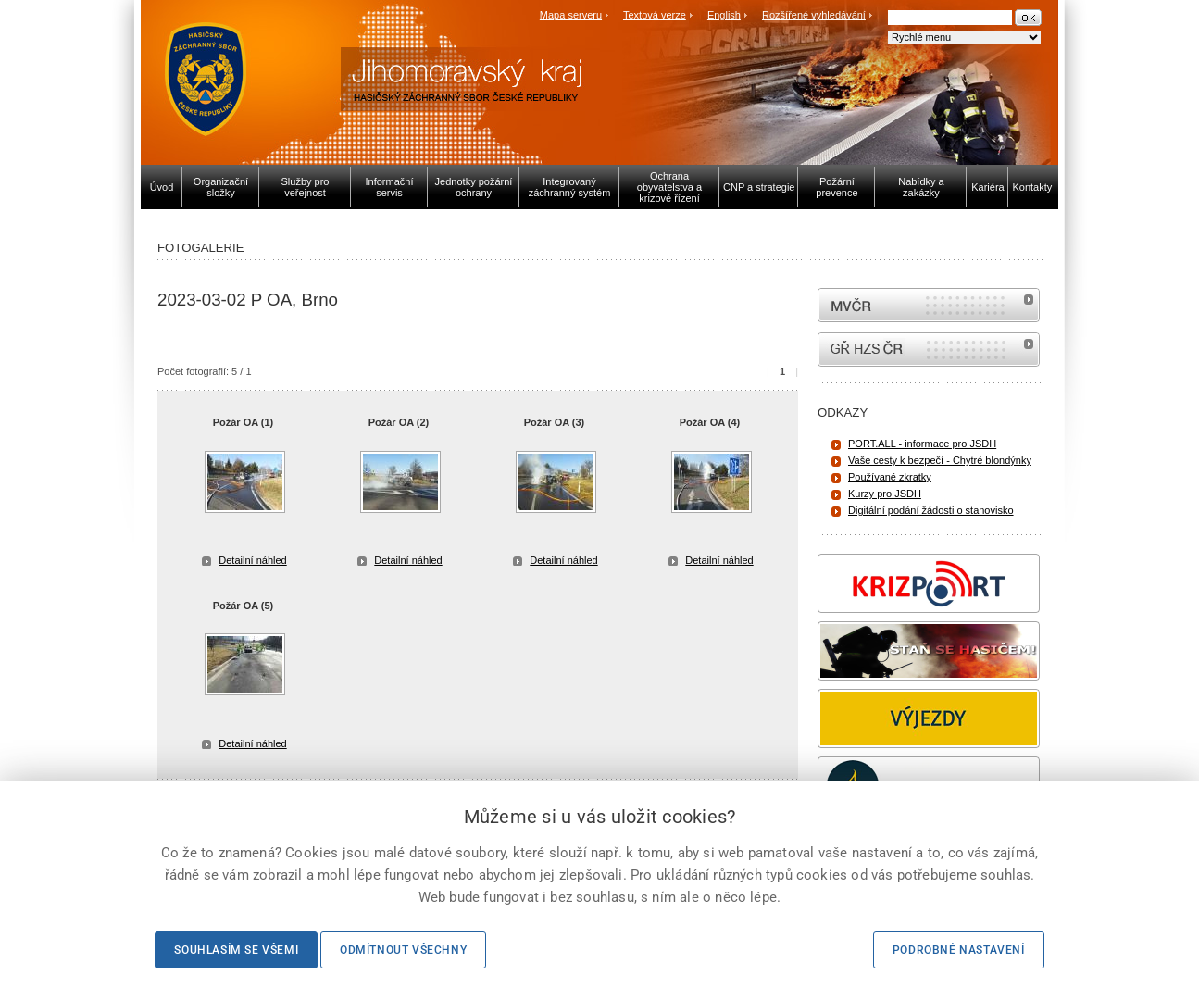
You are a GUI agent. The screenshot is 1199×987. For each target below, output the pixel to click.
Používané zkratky (889, 476)
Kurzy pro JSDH (884, 493)
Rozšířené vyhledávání (814, 14)
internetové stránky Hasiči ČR (929, 349)
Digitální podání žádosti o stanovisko (931, 510)
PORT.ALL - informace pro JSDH (922, 443)
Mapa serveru (571, 14)
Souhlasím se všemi (236, 949)
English (724, 14)
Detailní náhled (252, 560)
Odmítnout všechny (403, 949)
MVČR (929, 305)
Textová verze (654, 14)
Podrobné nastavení (959, 949)
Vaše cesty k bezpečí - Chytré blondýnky (939, 460)
